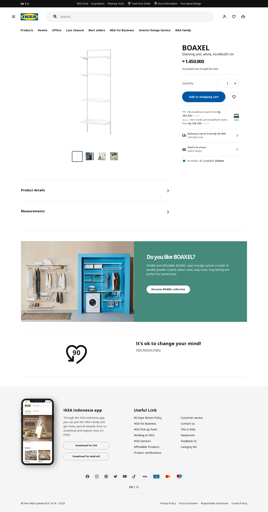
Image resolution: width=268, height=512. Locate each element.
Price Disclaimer (188, 503)
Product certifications (147, 453)
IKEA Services (142, 441)
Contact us (188, 423)
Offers (56, 30)
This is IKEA (188, 429)
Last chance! (75, 30)
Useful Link (145, 410)
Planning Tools (116, 3)
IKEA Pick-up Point (145, 429)
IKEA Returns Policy (148, 350)
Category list (189, 447)
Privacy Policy (168, 503)
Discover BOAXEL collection (168, 289)
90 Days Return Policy (148, 418)
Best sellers (97, 30)
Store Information (167, 3)
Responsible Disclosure (214, 503)
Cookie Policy (239, 503)
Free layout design (191, 3)
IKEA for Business (122, 30)
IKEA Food (82, 3)
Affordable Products (146, 447)
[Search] (137, 16)
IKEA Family (183, 30)
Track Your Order (141, 3)
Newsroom (188, 435)
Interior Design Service (155, 30)
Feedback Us (189, 441)
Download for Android (86, 456)
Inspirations (98, 3)
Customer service (192, 418)
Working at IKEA (144, 435)
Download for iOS (86, 445)
